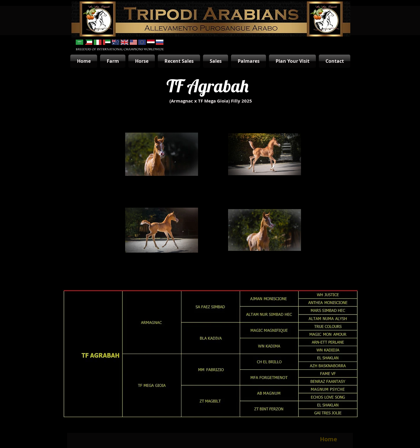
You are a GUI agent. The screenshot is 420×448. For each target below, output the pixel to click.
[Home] (328, 439)
